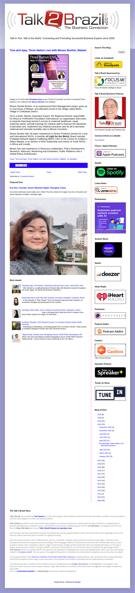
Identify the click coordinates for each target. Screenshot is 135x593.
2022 (99, 424)
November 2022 (105, 431)
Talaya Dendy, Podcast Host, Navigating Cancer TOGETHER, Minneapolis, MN (52, 334)
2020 (99, 464)
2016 (99, 477)
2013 (99, 487)
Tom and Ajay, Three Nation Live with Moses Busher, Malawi (48, 50)
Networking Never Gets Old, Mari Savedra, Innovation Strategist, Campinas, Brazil (53, 298)
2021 (99, 461)
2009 (99, 500)
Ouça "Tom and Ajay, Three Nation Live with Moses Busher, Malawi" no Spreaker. (43, 159)
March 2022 (104, 453)
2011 (99, 494)
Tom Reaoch (99, 140)
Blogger (78, 582)
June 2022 (103, 437)
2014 (99, 484)
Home (49, 172)
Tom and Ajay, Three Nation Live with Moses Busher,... (111, 444)
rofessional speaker (26, 571)
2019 (99, 467)
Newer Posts (15, 172)
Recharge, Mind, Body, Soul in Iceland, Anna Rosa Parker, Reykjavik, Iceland (51, 310)
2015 (99, 480)
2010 (99, 497)
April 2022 (103, 450)
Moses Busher (38, 102)
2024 (99, 418)
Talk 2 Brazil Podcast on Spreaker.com (55, 528)
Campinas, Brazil (25, 552)
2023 (99, 421)
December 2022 (105, 427)
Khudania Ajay (36, 99)
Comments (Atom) (27, 176)
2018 (99, 470)
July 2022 (103, 434)
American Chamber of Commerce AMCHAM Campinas (53, 557)
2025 (99, 414)
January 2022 (104, 456)
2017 (99, 474)
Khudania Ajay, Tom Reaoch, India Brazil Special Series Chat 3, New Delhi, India (52, 286)
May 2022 (103, 441)
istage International (80, 564)
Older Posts (82, 172)
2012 (99, 490)
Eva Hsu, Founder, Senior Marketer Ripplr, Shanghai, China (38, 188)
